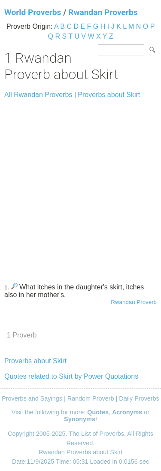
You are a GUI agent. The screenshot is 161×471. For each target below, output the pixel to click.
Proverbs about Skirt (109, 94)
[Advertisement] (80, 186)
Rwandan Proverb (134, 302)
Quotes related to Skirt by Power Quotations (71, 376)
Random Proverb (90, 398)
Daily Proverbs (139, 398)
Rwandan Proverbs (102, 12)
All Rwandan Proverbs (38, 94)
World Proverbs (32, 12)
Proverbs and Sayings (32, 398)
